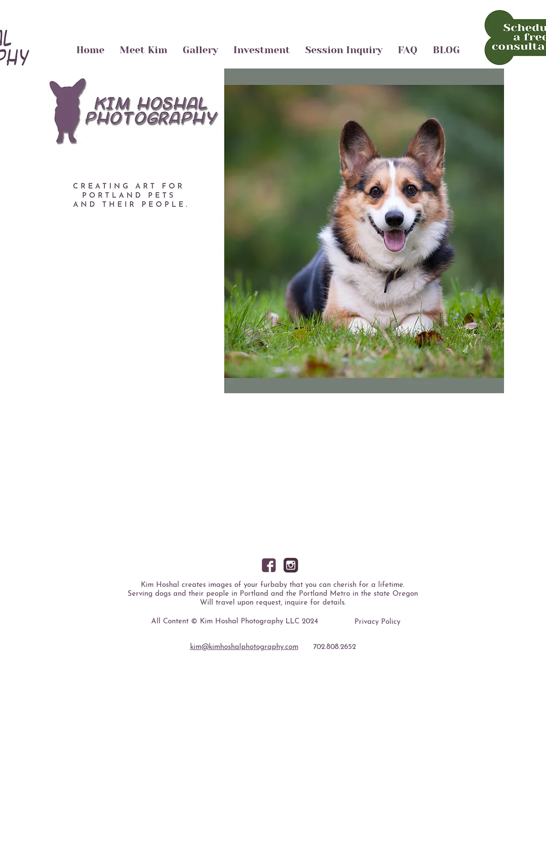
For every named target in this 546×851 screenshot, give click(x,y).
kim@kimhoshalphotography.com (244, 647)
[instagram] (291, 565)
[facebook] (268, 565)
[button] (273, 230)
